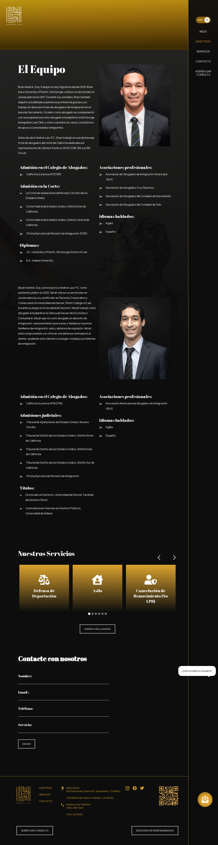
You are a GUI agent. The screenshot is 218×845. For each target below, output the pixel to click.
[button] (159, 591)
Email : (23, 692)
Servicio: (25, 725)
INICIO (203, 31)
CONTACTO (203, 61)
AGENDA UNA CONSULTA (203, 73)
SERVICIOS (203, 51)
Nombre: (25, 676)
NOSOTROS (203, 41)
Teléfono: (25, 708)
